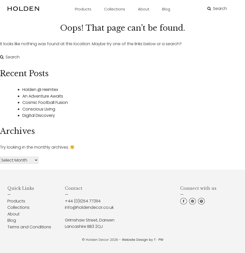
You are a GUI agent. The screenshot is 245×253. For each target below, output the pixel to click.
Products (16, 201)
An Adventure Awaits (42, 96)
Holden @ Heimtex (40, 89)
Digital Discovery (38, 115)
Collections (18, 207)
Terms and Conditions (29, 227)
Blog (11, 220)
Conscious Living (38, 109)
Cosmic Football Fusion (45, 102)
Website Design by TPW (142, 240)
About (13, 214)
